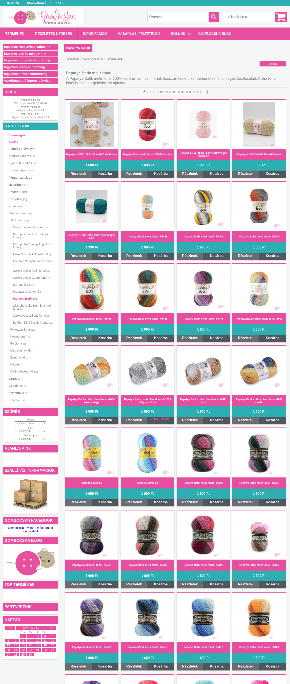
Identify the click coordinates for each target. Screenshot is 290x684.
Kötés (85, 58)
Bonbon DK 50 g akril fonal (32, 322)
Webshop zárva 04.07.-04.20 (30, 103)
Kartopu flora (23, 284)
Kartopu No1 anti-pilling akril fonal (31, 246)
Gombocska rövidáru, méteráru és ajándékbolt (30, 529)
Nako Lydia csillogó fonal (31, 315)
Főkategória (72, 58)
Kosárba (105, 173)
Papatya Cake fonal (27, 291)
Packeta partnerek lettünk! (30, 110)
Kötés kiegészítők (24, 371)
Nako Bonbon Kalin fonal (31, 270)
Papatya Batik (25, 298)
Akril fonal (97, 58)
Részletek (78, 173)
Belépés (13, 2)
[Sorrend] (182, 92)
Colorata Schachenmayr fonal (32, 262)
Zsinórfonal (19, 357)
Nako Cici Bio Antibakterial (32, 254)
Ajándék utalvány (22, 148)
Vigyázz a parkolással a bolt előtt (30, 117)
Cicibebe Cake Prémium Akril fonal (32, 307)
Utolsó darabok (21, 170)
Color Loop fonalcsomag (30, 227)
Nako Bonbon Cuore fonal (31, 277)
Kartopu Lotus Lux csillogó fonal (30, 236)
